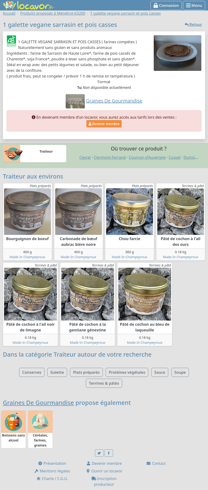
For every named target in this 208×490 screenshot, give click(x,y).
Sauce (159, 372)
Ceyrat (85, 157)
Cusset (174, 157)
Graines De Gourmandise (38, 402)
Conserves (31, 372)
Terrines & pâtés (104, 383)
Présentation (52, 463)
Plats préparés (86, 372)
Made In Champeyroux (27, 257)
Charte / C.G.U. (52, 478)
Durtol (189, 157)
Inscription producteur (104, 481)
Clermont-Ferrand (110, 157)
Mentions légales (52, 471)
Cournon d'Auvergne (147, 157)
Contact (156, 463)
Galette (57, 372)
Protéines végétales (127, 372)
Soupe (180, 372)
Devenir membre (104, 123)
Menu (194, 5)
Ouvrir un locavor (104, 471)
